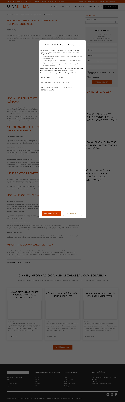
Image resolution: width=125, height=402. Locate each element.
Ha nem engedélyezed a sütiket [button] (55, 83)
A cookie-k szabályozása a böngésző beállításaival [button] (58, 89)
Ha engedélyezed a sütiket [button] (53, 78)
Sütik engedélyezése (51, 213)
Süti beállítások (72, 213)
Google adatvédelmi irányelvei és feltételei (66, 73)
